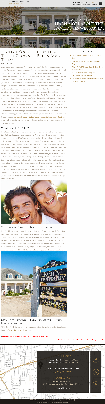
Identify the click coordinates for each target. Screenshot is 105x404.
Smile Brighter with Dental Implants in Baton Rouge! (25, 336)
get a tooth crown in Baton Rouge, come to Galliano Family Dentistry (39, 117)
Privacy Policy (57, 400)
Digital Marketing (35, 400)
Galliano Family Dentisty (17, 330)
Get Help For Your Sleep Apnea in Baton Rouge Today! (80, 340)
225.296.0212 (92, 2)
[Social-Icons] (96, 360)
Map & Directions (63, 388)
